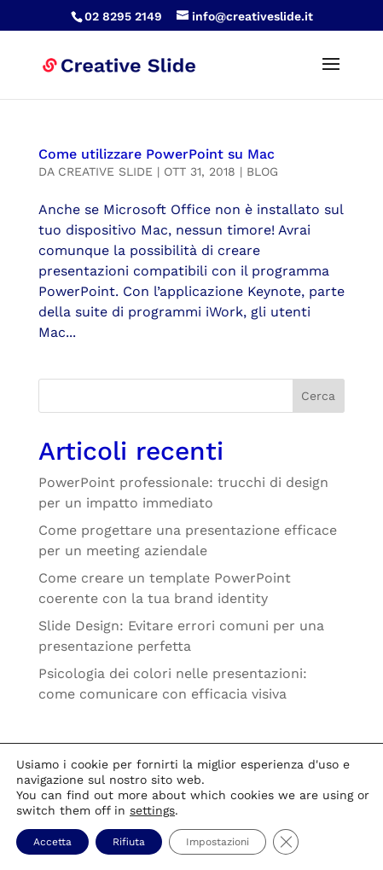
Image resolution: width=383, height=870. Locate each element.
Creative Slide (105, 171)
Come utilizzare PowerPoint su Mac (156, 154)
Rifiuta (129, 842)
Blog (262, 171)
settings (152, 810)
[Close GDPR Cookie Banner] (286, 842)
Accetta (52, 842)
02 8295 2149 (123, 16)
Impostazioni (217, 842)
